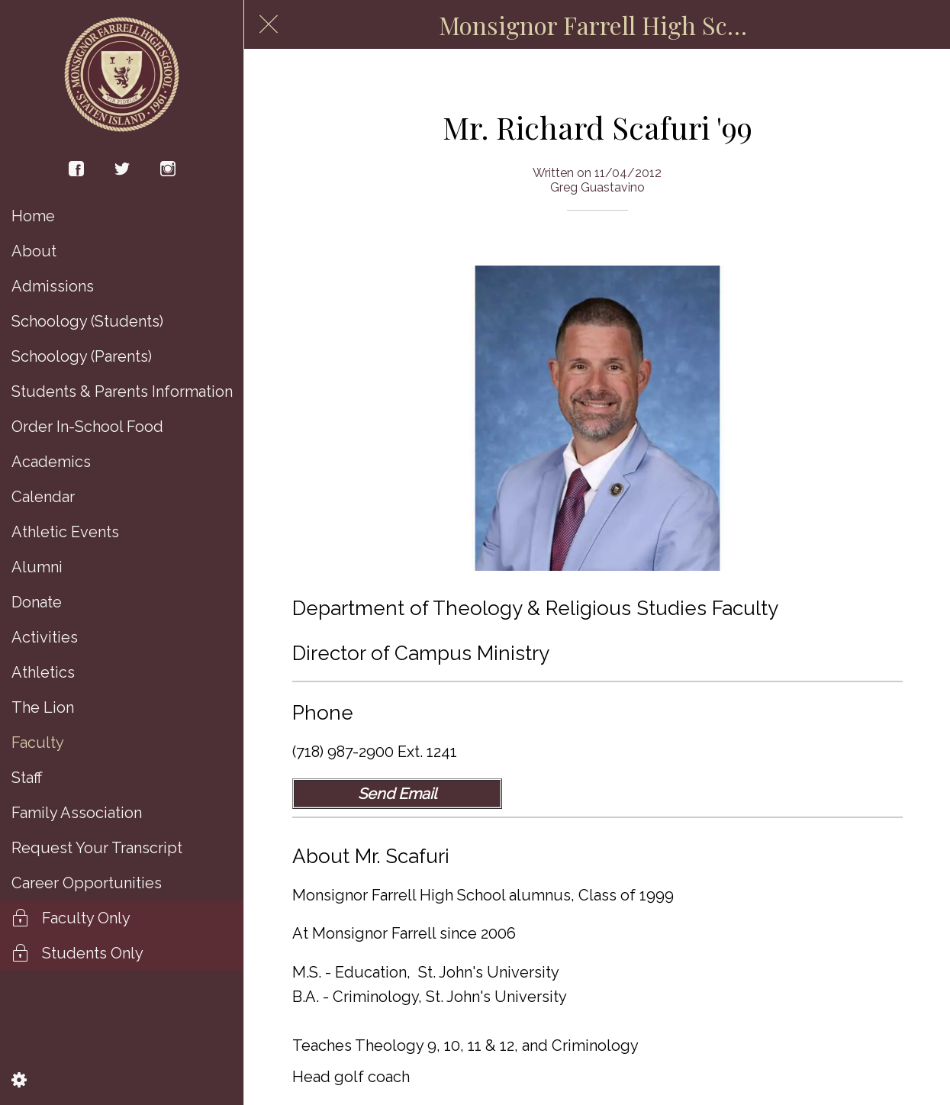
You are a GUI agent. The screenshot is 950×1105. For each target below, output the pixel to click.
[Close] (268, 24)
